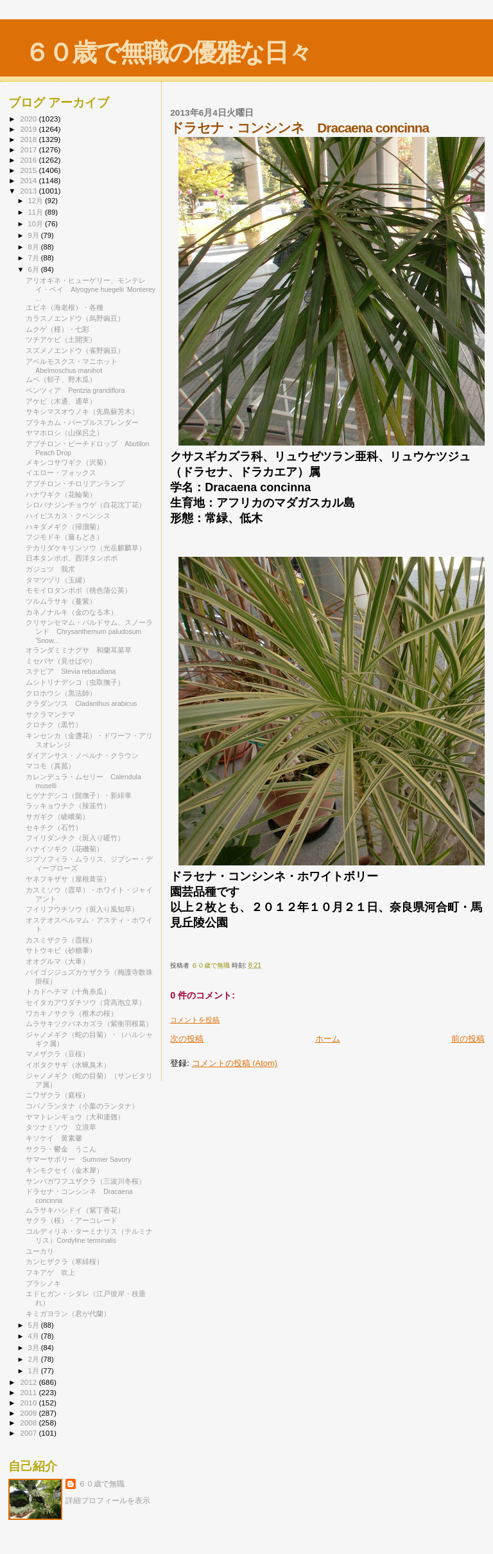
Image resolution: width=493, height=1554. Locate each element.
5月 (34, 1325)
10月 (36, 224)
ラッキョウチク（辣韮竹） (68, 805)
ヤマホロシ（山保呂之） (64, 433)
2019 (29, 129)
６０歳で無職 (101, 1483)
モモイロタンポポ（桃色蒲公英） (79, 590)
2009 (29, 1413)
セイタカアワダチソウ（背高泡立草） (86, 1002)
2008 (29, 1422)
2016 (29, 160)
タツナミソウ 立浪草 (61, 1127)
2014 (29, 180)
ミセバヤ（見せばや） (61, 661)
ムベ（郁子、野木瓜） (61, 379)
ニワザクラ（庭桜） (57, 1095)
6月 (34, 269)
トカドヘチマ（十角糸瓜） (68, 991)
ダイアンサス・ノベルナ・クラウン (82, 755)
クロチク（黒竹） (54, 724)
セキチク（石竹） (54, 827)
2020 (29, 118)
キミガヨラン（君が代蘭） (68, 1313)
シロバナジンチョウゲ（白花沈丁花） (86, 505)
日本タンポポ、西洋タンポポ (71, 558)
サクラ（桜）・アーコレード (71, 1220)
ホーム (327, 1039)
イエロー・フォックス (61, 472)
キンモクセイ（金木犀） (64, 1170)
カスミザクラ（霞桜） (61, 940)
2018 (29, 139)
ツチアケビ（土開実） (61, 339)
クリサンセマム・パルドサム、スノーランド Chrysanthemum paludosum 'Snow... (89, 631)
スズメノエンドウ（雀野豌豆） (75, 350)
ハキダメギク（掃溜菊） (64, 526)
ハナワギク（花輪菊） (61, 494)
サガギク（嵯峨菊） (57, 816)
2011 (29, 1392)
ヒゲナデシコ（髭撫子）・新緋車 (79, 795)
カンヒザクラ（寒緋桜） (64, 1261)
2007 (29, 1433)
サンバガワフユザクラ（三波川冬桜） (86, 1181)
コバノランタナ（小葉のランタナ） (82, 1106)
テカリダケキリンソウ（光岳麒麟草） (86, 548)
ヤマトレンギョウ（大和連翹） (75, 1117)
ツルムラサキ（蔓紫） (61, 601)
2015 (29, 170)
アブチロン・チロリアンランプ (75, 483)
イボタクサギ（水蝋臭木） (68, 1065)
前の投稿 (468, 1039)
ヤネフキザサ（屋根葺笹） (68, 879)
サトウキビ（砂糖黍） (61, 950)
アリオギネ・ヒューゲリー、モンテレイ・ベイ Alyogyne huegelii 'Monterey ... (90, 289)
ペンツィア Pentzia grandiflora (75, 390)
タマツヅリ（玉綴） (57, 580)
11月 (36, 212)
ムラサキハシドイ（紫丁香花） (75, 1210)
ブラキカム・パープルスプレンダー (82, 422)
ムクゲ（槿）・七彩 (57, 329)
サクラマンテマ (50, 714)
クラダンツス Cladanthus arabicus (81, 703)
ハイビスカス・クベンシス (68, 516)
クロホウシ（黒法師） (61, 693)
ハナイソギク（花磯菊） (64, 849)
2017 (29, 149)
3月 (34, 1347)
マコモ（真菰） (50, 766)
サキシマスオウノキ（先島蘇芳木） (82, 411)
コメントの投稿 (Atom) (235, 1063)
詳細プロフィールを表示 (107, 1500)
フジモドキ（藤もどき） (64, 537)
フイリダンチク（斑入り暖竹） (75, 838)
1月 (34, 1371)
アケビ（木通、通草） (61, 401)
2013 (29, 190)
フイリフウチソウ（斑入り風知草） (82, 909)
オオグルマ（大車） (57, 961)
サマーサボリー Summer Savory (78, 1159)
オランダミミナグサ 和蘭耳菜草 (79, 650)
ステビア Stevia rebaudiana (71, 671)
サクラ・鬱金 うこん (61, 1149)
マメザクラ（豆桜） (57, 1054)
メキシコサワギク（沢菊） (68, 462)
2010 (29, 1402)
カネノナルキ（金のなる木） (71, 612)
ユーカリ (40, 1251)
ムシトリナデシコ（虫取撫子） (75, 682)
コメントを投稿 (195, 1020)
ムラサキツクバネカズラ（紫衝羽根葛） (89, 1023)
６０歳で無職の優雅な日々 (167, 52)
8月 (34, 247)
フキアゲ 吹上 (50, 1272)
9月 (34, 235)
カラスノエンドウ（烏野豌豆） (75, 318)
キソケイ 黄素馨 (54, 1138)
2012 (29, 1382)
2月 (34, 1359)
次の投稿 (186, 1039)
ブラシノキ (43, 1283)
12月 (36, 200)
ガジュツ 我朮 (50, 569)
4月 (34, 1336)
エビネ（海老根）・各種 (64, 307)
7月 (34, 258)
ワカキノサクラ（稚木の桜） (71, 1013)
